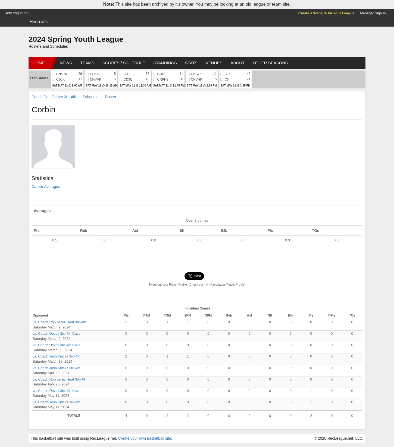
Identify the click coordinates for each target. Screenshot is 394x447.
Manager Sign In (373, 13)
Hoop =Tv (39, 22)
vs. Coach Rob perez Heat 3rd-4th (59, 322)
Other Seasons (270, 62)
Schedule (90, 97)
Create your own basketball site (144, 438)
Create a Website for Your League (326, 13)
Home (39, 62)
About (237, 62)
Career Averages (46, 186)
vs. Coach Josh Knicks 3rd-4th (56, 356)
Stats (191, 62)
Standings (165, 62)
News (66, 62)
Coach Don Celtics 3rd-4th (54, 97)
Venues (214, 62)
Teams (87, 62)
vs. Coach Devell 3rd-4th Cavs (56, 333)
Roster (110, 97)
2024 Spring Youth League (76, 39)
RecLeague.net (17, 13)
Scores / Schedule (123, 62)
